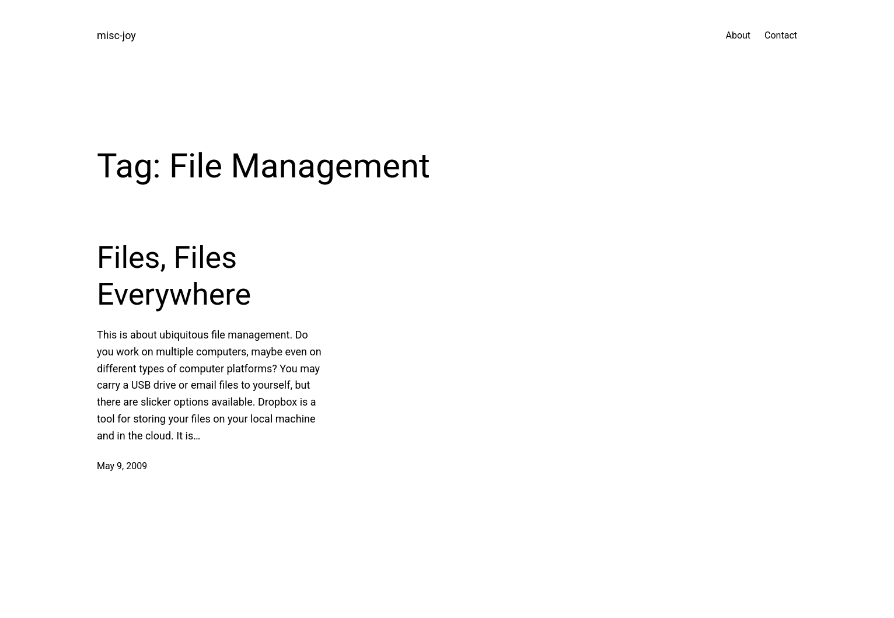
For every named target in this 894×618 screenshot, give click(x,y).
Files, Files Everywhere (174, 276)
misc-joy (116, 35)
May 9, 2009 (122, 466)
